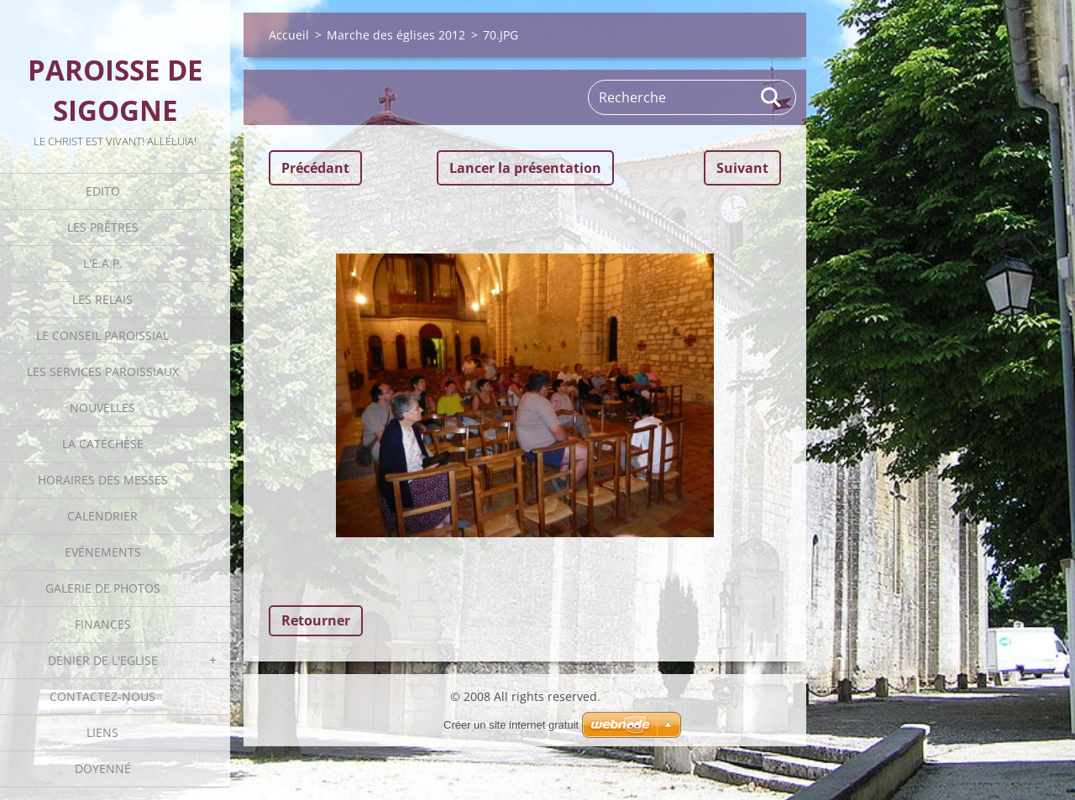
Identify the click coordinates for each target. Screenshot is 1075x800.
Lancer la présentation (525, 168)
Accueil (289, 35)
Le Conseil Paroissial (102, 335)
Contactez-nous (102, 696)
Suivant (742, 168)
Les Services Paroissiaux (103, 371)
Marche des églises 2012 (396, 35)
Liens (102, 732)
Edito (103, 191)
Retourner (315, 620)
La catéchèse (103, 444)
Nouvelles (102, 408)
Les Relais (102, 299)
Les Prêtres (103, 227)
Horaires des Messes (103, 480)
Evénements (103, 552)
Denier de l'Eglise (103, 660)
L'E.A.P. (103, 263)
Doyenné (103, 768)
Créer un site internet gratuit (511, 725)
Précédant (315, 168)
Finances (103, 624)
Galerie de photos (102, 588)
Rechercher (772, 97)
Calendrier (102, 516)
